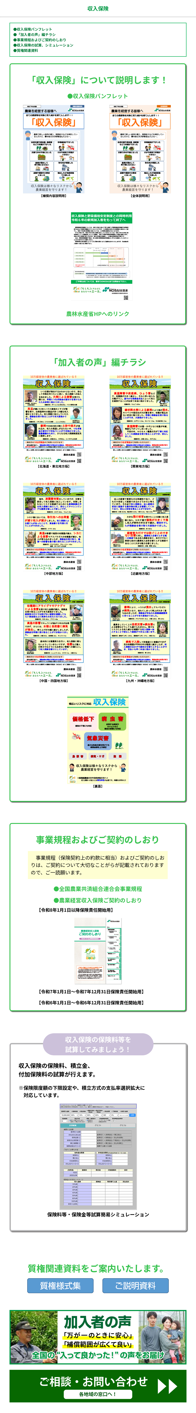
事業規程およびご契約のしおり (41, 39)
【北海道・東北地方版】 (53, 464)
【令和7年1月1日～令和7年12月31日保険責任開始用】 (91, 991)
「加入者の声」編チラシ (36, 34)
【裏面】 (98, 784)
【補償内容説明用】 (53, 194)
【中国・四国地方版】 (53, 679)
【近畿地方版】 (140, 571)
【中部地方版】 (53, 571)
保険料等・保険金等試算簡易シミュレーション (98, 1211)
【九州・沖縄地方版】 (140, 679)
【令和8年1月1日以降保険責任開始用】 (76, 910)
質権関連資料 (27, 50)
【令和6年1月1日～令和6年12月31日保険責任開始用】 (91, 1002)
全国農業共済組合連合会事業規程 (100, 889)
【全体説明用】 (140, 194)
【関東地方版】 (140, 464)
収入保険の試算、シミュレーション (45, 45)
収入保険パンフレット (34, 29)
